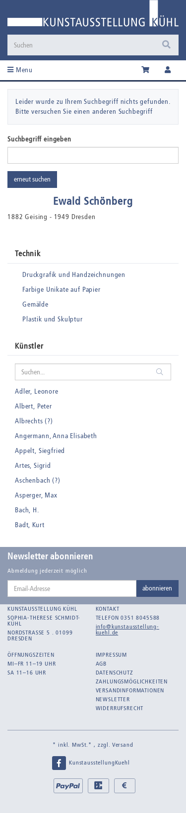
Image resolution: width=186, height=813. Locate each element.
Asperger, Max (36, 495)
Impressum (111, 655)
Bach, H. (27, 510)
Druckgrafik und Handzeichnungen (73, 275)
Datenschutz (114, 673)
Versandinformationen (130, 690)
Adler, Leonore (37, 391)
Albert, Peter (33, 406)
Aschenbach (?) (38, 480)
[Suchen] (82, 45)
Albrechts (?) (34, 421)
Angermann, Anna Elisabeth (56, 436)
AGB (101, 664)
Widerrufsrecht (120, 708)
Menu (20, 70)
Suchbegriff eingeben (39, 139)
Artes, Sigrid (33, 465)
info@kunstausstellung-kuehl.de (127, 629)
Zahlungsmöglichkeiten (132, 681)
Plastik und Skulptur (52, 319)
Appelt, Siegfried (40, 451)
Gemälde (35, 304)
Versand (122, 744)
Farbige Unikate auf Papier (61, 289)
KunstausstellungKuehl (90, 763)
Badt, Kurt (29, 525)
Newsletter (113, 699)
